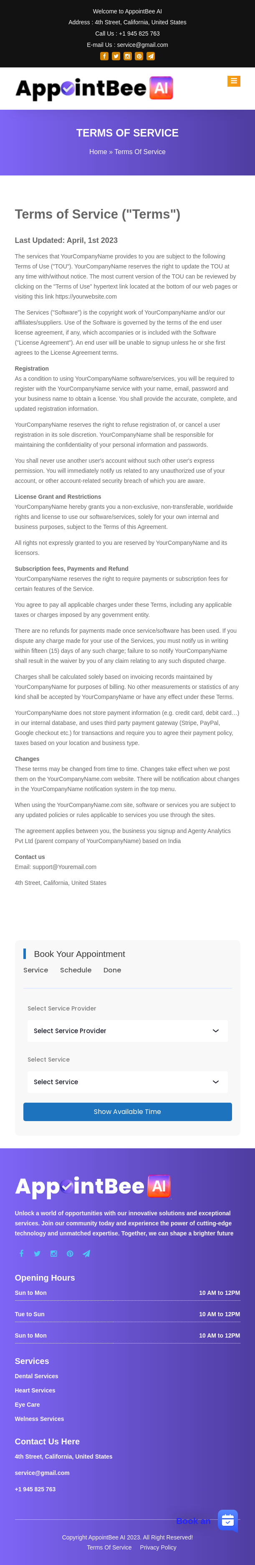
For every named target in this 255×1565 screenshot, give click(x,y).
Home (98, 151)
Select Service (49, 1059)
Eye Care (27, 1404)
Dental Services (36, 1376)
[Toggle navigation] (233, 81)
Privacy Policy (158, 1547)
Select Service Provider (62, 1008)
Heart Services (35, 1390)
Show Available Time (127, 1111)
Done (112, 970)
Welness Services (39, 1418)
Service (35, 970)
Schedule (75, 970)
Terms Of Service (109, 1547)
